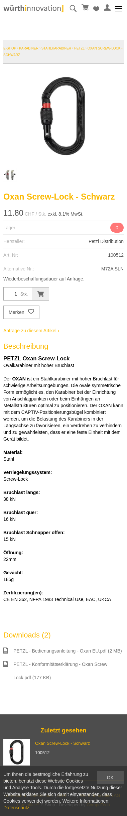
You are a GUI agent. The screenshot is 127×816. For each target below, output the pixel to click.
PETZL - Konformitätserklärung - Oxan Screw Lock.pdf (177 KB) (55, 670)
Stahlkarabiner (56, 48)
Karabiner (28, 48)
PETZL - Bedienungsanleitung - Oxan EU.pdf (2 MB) (62, 651)
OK (110, 777)
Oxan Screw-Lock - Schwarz (62, 743)
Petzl (79, 48)
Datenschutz (16, 807)
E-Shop (9, 48)
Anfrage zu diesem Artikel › (31, 330)
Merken (21, 312)
